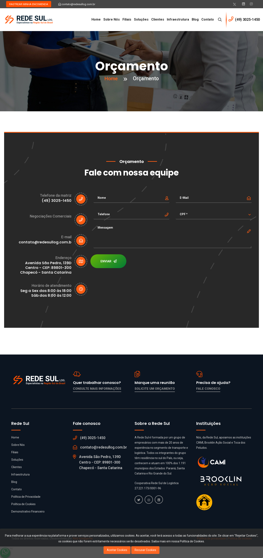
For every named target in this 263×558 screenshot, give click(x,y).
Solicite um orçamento (155, 388)
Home (96, 19)
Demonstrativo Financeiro (28, 511)
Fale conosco (208, 388)
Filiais (126, 19)
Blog (195, 19)
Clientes (157, 19)
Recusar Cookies (145, 550)
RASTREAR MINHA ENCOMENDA (28, 4)
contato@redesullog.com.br (76, 4)
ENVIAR (109, 261)
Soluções (141, 19)
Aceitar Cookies (117, 550)
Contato (207, 19)
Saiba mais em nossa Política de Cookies (177, 541)
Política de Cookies (23, 504)
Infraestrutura (178, 19)
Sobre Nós (111, 19)
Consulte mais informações (97, 388)
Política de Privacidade (25, 496)
